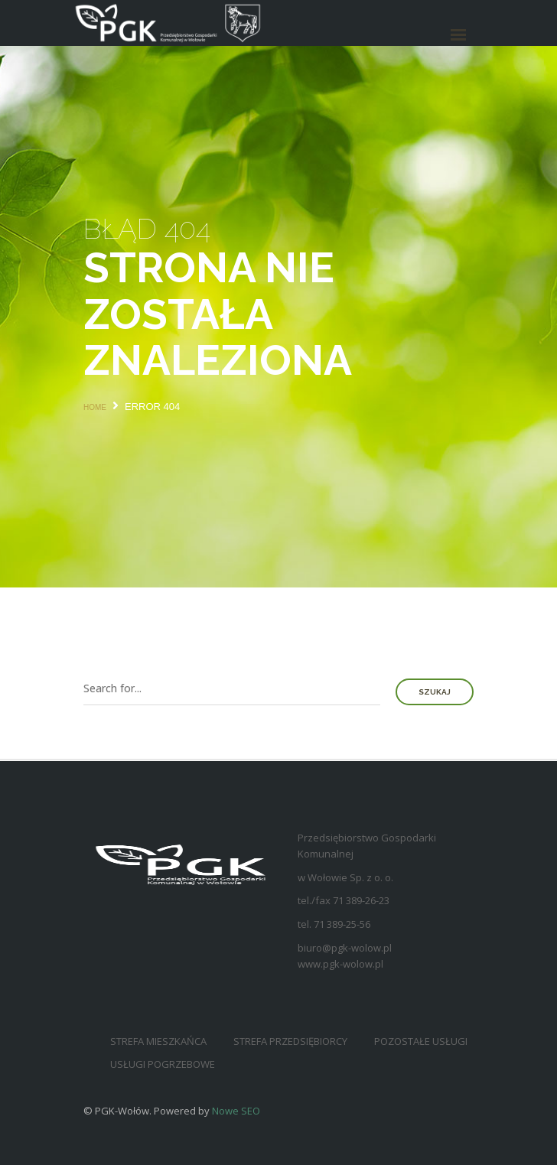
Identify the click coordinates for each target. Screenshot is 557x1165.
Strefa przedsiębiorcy (290, 1041)
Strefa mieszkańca (158, 1041)
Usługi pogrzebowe (162, 1064)
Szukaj (435, 692)
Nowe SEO (236, 1111)
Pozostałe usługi (420, 1041)
